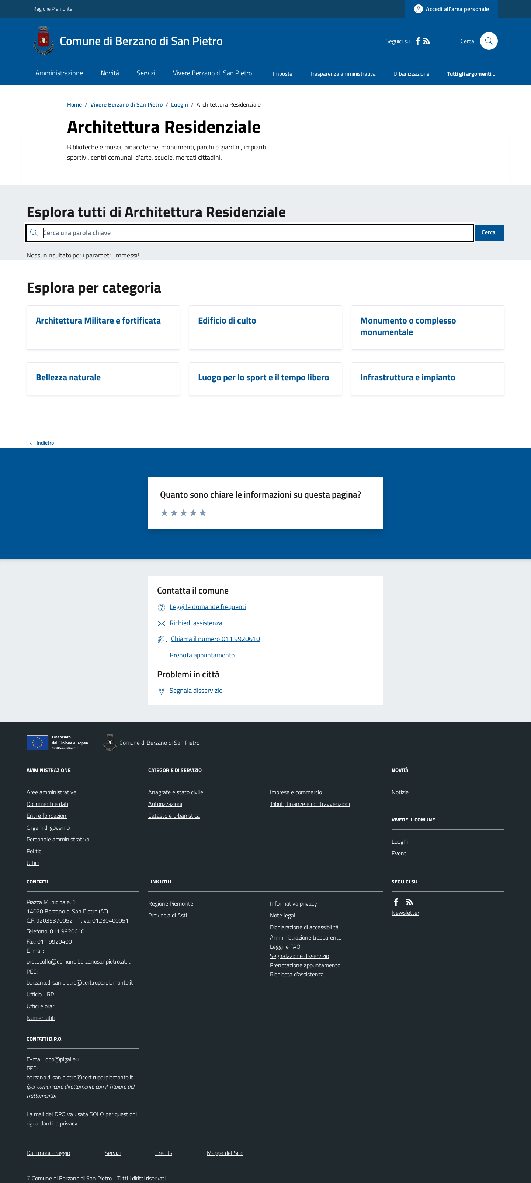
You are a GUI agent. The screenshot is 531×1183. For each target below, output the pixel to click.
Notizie (400, 792)
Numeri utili (41, 1017)
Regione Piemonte (52, 9)
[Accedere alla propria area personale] (451, 9)
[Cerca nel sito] (486, 41)
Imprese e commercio (296, 792)
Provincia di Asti (167, 915)
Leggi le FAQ (285, 946)
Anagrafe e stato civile (175, 792)
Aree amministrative (51, 792)
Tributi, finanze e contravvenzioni (310, 803)
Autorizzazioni (165, 803)
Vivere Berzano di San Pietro (212, 73)
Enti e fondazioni (47, 815)
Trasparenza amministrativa (343, 73)
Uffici (33, 862)
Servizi (146, 73)
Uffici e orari (41, 1006)
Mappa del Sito (225, 1152)
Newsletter (405, 912)
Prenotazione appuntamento (305, 965)
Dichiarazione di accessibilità (304, 927)
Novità (110, 73)
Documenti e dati (47, 803)
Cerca (489, 232)
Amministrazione (59, 73)
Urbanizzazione (411, 73)
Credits (163, 1152)
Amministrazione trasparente (305, 937)
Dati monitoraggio (48, 1152)
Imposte (282, 73)
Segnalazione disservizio (299, 955)
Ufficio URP (40, 994)
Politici (34, 851)
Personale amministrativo (58, 839)
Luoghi (179, 104)
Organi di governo (48, 827)
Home (74, 104)
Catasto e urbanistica (174, 815)
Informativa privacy (293, 903)
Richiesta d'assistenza (297, 974)
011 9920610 (67, 931)
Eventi (399, 853)
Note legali (283, 915)
